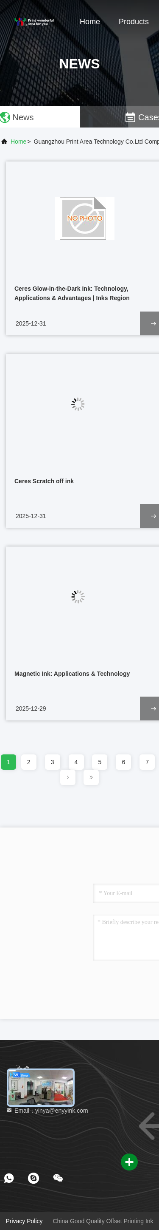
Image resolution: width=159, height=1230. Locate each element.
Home (90, 21)
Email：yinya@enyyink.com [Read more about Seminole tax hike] (47, 1110)
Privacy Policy (24, 1221)
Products (134, 21)
